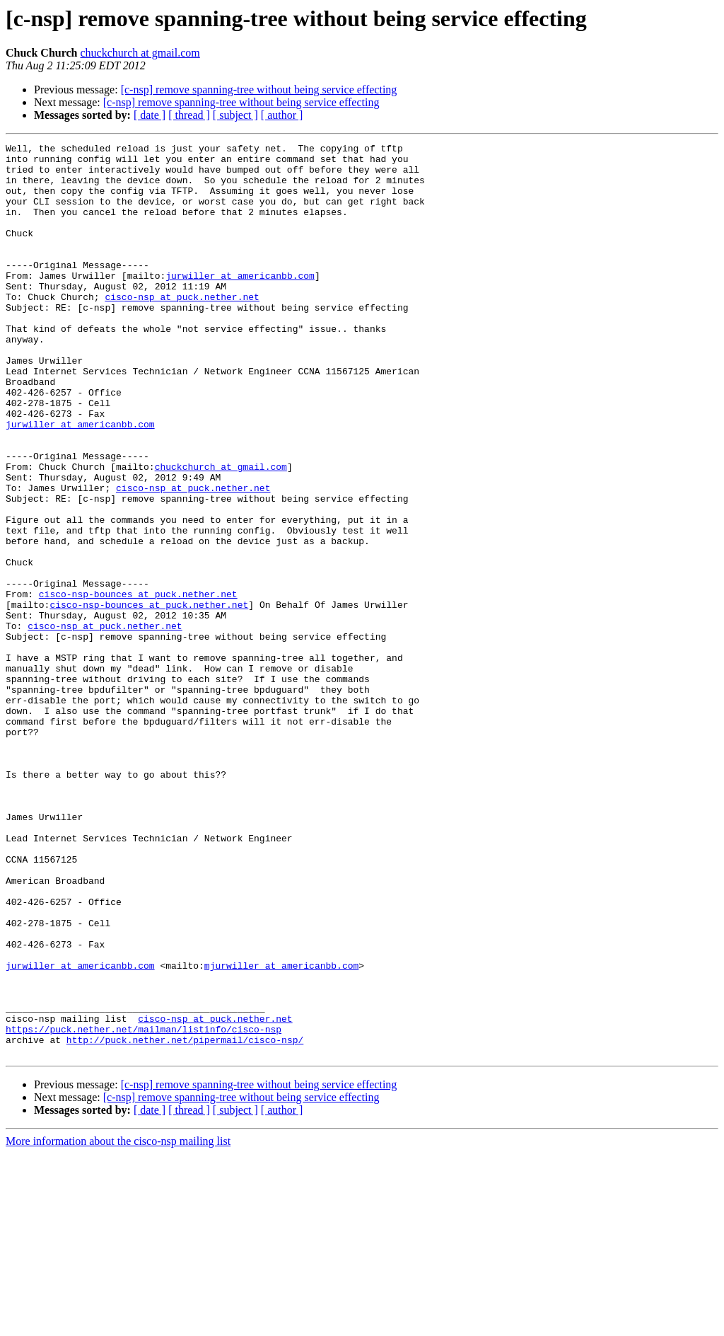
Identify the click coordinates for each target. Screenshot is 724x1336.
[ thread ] (189, 115)
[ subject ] (235, 115)
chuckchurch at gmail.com (140, 53)
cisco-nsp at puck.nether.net (182, 328)
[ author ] (282, 115)
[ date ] (149, 115)
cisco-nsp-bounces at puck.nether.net (138, 685)
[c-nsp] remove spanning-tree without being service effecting (259, 90)
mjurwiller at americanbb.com (281, 1130)
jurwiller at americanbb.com (240, 302)
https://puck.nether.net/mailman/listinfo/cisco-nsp (143, 1207)
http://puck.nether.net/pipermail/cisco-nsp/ (184, 1220)
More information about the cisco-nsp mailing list (118, 1324)
